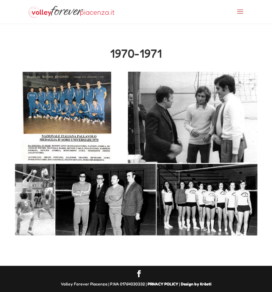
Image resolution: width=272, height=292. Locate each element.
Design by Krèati (196, 283)
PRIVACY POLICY (163, 283)
